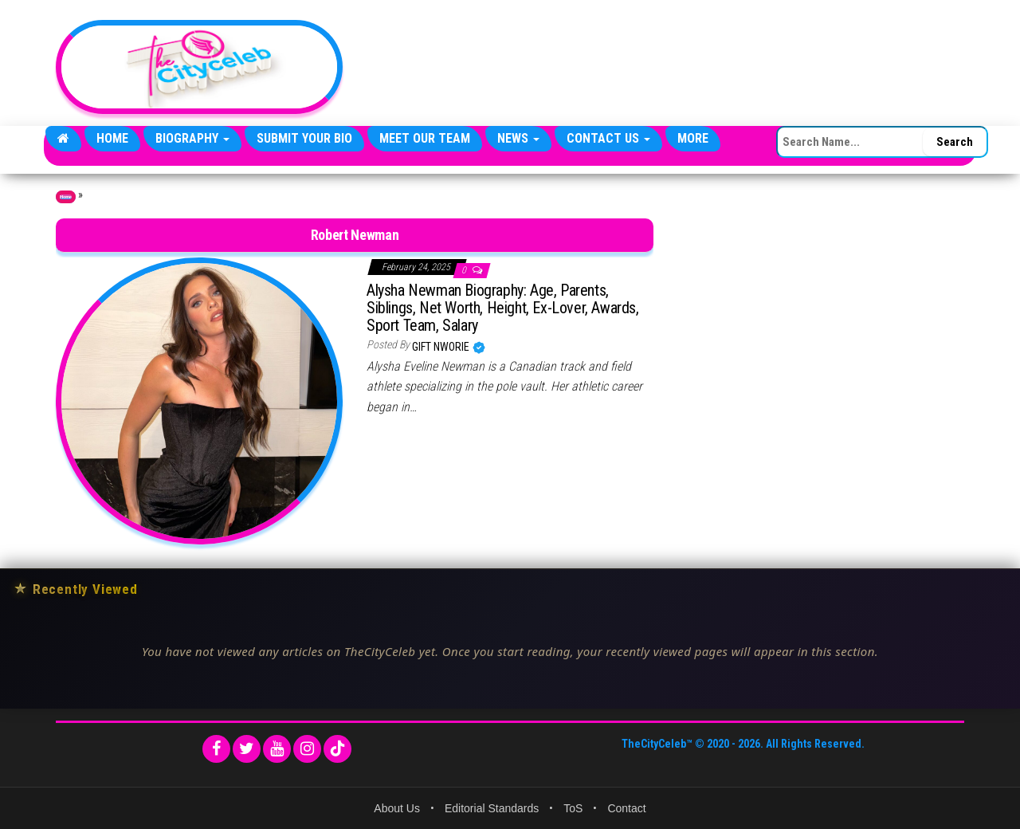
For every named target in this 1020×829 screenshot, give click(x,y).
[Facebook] (216, 749)
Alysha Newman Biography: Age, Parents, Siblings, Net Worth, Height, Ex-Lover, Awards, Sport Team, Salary (503, 308)
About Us (397, 808)
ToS (573, 808)
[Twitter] (247, 749)
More (692, 138)
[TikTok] (337, 749)
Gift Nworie (442, 346)
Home (112, 138)
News (518, 138)
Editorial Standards (492, 808)
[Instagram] (307, 749)
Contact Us (608, 138)
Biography (192, 138)
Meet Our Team (424, 138)
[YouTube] (277, 749)
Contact (626, 808)
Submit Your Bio (304, 138)
